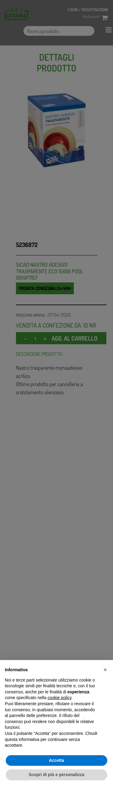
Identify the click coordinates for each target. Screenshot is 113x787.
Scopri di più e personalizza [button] (56, 774)
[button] (105, 670)
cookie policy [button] (59, 697)
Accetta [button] (56, 760)
